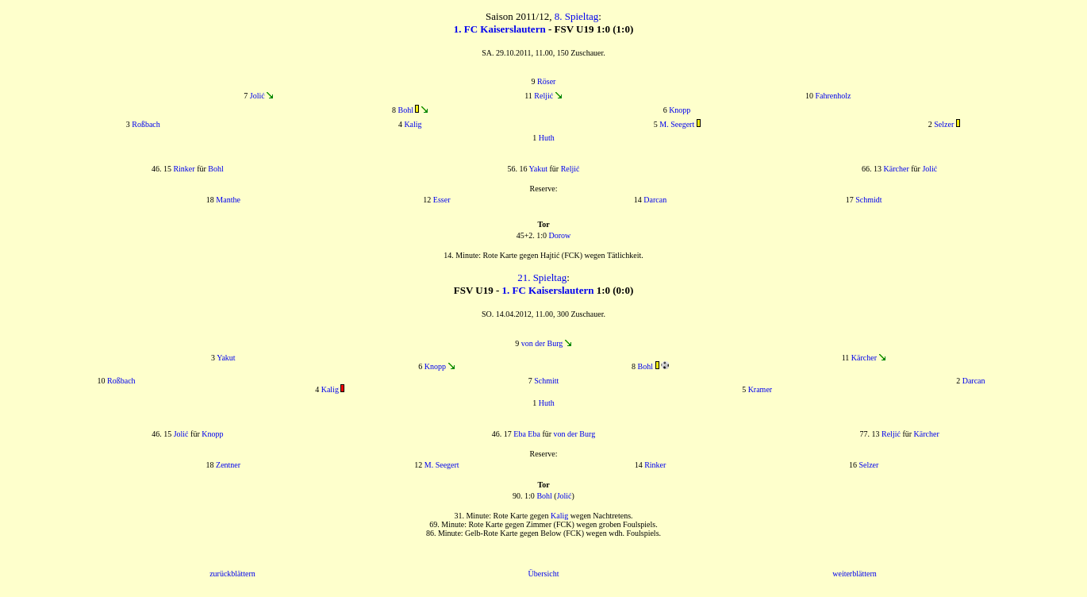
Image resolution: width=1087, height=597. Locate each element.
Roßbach (146, 124)
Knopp (679, 110)
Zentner (228, 464)
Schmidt (868, 199)
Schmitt (546, 380)
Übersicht (543, 573)
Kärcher (896, 168)
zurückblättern (232, 573)
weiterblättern (854, 573)
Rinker (183, 168)
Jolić (257, 95)
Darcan (654, 199)
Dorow (560, 235)
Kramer (760, 389)
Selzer (944, 124)
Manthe (228, 199)
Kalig (412, 124)
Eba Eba (526, 433)
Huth (547, 137)
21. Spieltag (542, 277)
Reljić (543, 95)
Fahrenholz (833, 95)
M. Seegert (676, 124)
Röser (546, 81)
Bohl (405, 110)
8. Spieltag (577, 16)
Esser (442, 199)
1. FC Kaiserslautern (500, 29)
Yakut (538, 168)
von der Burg (542, 343)
